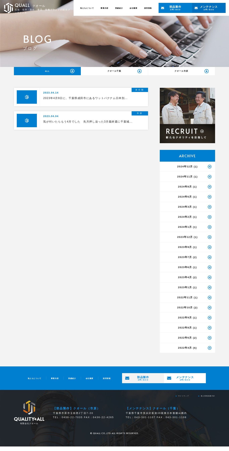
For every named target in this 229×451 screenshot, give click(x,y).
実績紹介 (110, 7)
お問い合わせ (175, 8)
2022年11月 (185, 301)
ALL (47, 73)
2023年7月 (185, 261)
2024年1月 (185, 231)
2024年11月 (185, 180)
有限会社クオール (29, 424)
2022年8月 (185, 331)
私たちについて (70, 7)
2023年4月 (185, 281)
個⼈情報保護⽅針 (205, 400)
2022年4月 (185, 352)
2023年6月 (185, 271)
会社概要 (128, 7)
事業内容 (92, 7)
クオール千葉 (114, 73)
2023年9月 (185, 251)
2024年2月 (185, 221)
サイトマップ (176, 400)
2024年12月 (185, 170)
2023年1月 (185, 291)
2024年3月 (185, 211)
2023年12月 (185, 241)
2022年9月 (185, 321)
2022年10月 (185, 311)
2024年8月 (185, 190)
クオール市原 (181, 73)
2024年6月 (185, 201)
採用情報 (146, 7)
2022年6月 (185, 342)
